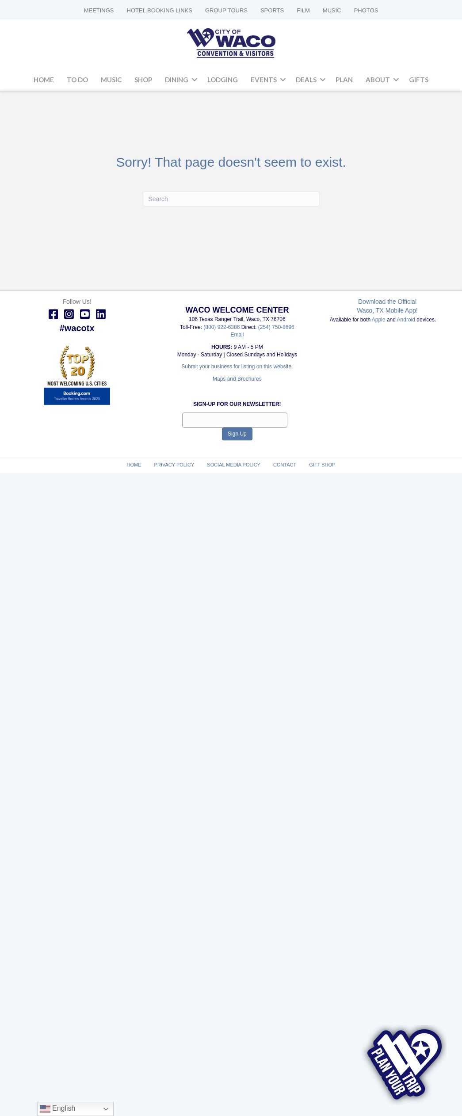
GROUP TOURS (226, 10)
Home (44, 80)
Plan (344, 80)
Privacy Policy (174, 464)
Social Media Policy (233, 464)
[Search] (231, 198)
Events (264, 80)
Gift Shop (322, 464)
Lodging (222, 80)
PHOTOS (366, 10)
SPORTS (272, 10)
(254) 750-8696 (276, 327)
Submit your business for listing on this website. (237, 366)
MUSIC (332, 10)
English (58, 1109)
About (378, 80)
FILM (303, 10)
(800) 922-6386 (222, 327)
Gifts (418, 80)
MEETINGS (99, 10)
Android (406, 320)
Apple (379, 320)
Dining (176, 80)
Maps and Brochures (237, 379)
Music (111, 80)
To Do (77, 80)
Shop (143, 80)
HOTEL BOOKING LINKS (159, 10)
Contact (284, 464)
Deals (306, 80)
